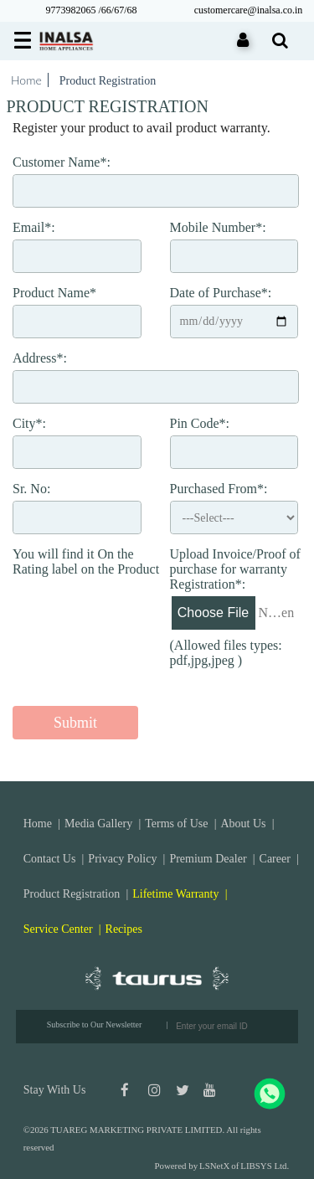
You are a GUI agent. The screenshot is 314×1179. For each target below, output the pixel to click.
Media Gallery (98, 823)
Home (26, 80)
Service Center (58, 929)
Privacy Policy (122, 858)
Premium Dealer (207, 858)
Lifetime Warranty (175, 894)
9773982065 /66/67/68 (90, 10)
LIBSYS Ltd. (264, 1166)
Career (275, 858)
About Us (242, 823)
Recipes (124, 929)
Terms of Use (176, 823)
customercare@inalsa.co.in (248, 10)
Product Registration (72, 894)
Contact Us (49, 858)
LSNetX (214, 1166)
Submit (75, 722)
